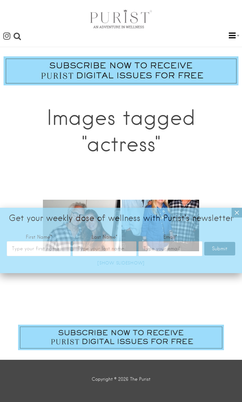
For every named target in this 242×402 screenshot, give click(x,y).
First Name (39, 142)
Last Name (104, 142)
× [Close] (237, 117)
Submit (219, 153)
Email (170, 142)
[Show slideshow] (121, 263)
